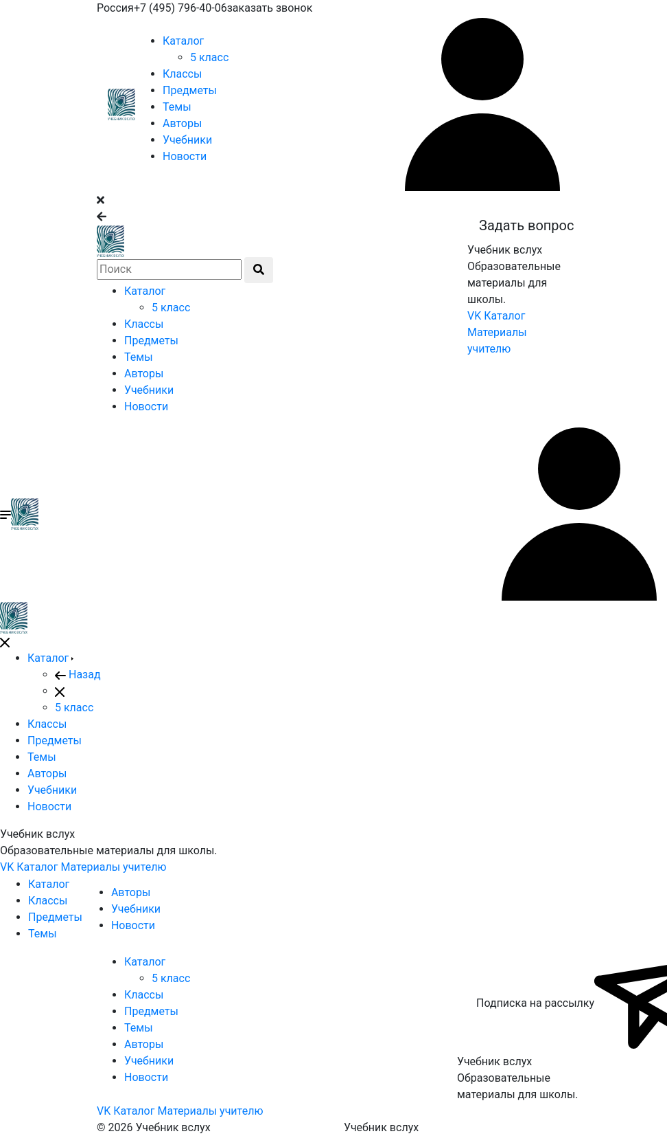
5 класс (209, 57)
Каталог (183, 40)
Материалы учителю (113, 866)
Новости (185, 156)
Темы (177, 106)
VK (474, 315)
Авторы (182, 123)
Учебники (187, 139)
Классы (182, 73)
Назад (78, 674)
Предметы (190, 90)
